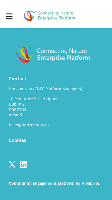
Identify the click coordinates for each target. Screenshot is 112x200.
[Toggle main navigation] (8, 16)
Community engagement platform (42, 183)
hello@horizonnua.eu (29, 125)
